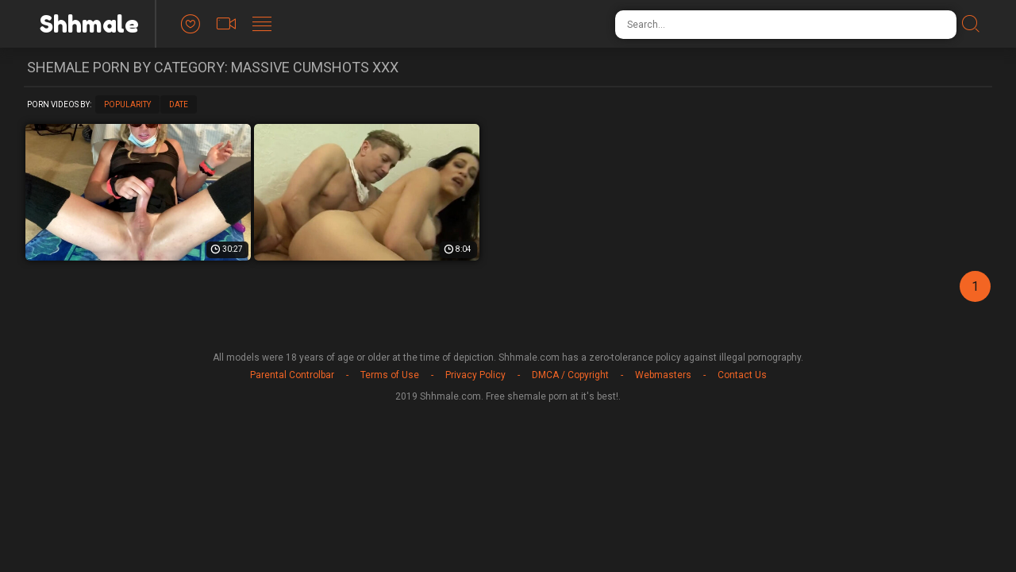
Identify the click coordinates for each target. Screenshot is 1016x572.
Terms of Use (389, 375)
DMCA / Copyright (570, 375)
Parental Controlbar (292, 375)
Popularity (127, 104)
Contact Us (742, 375)
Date (178, 104)
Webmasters (663, 375)
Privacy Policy (475, 375)
